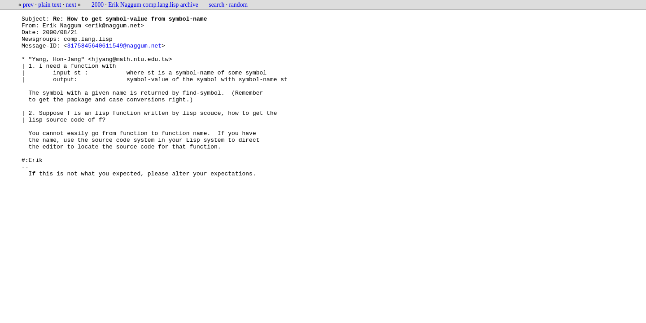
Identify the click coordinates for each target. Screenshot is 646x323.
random (238, 4)
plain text (49, 4)
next (71, 4)
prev (28, 4)
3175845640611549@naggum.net (114, 52)
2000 (98, 4)
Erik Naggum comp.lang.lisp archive (153, 4)
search (217, 4)
